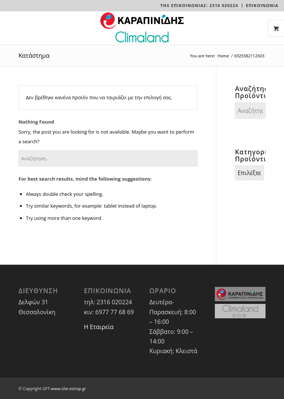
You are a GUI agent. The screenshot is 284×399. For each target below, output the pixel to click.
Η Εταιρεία (99, 327)
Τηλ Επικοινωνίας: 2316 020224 (199, 5)
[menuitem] (199, 5)
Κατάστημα (34, 55)
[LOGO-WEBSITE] (142, 28)
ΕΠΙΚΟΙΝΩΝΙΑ (262, 5)
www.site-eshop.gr (68, 388)
